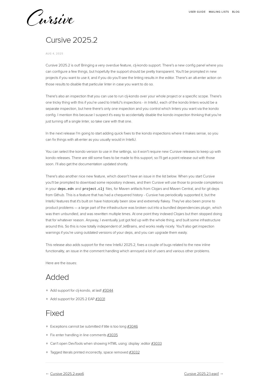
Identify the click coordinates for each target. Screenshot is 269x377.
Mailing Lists (219, 12)
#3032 (134, 352)
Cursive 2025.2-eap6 (67, 373)
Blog (236, 12)
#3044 (108, 290)
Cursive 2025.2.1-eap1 (201, 373)
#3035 (112, 335)
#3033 (156, 343)
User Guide (197, 12)
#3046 (132, 326)
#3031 (100, 299)
